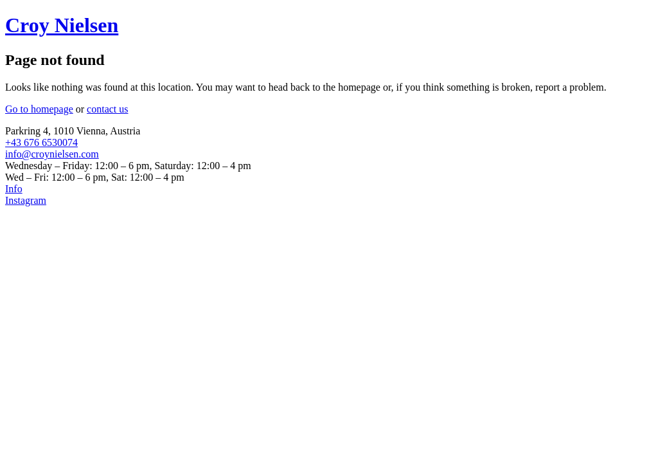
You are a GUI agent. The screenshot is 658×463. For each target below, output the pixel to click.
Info (13, 188)
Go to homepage (39, 109)
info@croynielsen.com (52, 154)
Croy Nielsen (61, 25)
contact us (107, 109)
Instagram (25, 200)
